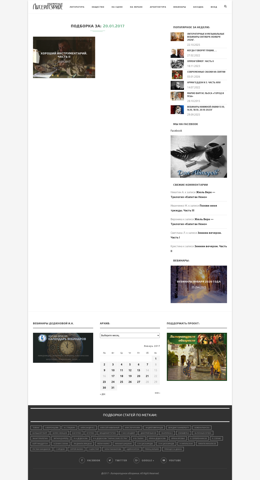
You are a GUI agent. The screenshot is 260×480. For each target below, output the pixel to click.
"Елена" (36, 421)
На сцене (117, 7)
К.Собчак (37, 438)
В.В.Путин (78, 426)
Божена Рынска (208, 421)
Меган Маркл (121, 438)
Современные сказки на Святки (205, 68)
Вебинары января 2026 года (199, 274)
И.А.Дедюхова (83, 432)
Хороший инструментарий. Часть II (64, 55)
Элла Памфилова (141, 444)
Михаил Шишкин (142, 438)
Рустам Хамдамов (66, 444)
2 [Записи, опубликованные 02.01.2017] (104, 357)
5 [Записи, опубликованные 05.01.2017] (130, 357)
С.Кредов (85, 444)
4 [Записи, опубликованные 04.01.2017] (121, 357)
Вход (214, 7)
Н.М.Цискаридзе (164, 438)
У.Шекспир (121, 444)
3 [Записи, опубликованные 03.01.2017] (113, 357)
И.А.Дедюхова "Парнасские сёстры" (114, 432)
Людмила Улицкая (99, 438)
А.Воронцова (52, 421)
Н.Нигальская (206, 438)
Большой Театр (40, 426)
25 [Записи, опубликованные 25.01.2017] (121, 374)
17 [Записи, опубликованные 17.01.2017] (112, 369)
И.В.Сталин (143, 432)
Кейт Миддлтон (55, 438)
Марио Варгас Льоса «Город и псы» (207, 89)
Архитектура (158, 7)
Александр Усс (89, 421)
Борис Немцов (61, 426)
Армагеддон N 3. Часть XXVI (202, 79)
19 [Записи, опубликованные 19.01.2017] (130, 369)
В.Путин (93, 426)
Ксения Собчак (76, 438)
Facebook (176, 123)
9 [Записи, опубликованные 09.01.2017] (104, 363)
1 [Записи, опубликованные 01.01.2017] (156, 351)
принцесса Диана (203, 444)
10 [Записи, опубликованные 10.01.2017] (112, 363)
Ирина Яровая (185, 432)
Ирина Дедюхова (163, 432)
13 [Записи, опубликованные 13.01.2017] (138, 363)
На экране (136, 7)
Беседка (198, 7)
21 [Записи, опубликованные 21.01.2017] (147, 369)
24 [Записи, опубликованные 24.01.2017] (112, 374)
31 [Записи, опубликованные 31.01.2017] (112, 380)
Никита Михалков (42, 444)
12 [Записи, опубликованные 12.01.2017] (130, 363)
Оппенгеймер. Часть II (199, 57)
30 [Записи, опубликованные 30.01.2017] (104, 380)
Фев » (157, 386)
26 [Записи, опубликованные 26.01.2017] (130, 374)
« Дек (102, 387)
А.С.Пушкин (70, 421)
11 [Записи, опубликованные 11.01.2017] (121, 363)
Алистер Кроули (136, 421)
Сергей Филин (103, 444)
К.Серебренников (205, 432)
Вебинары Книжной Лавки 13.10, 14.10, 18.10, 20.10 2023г (205, 101)
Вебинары (179, 7)
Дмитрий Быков (154, 426)
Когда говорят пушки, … (201, 47)
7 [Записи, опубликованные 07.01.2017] (147, 357)
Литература (77, 7)
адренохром (161, 444)
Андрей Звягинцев (159, 421)
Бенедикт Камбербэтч (184, 421)
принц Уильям (181, 444)
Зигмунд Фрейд (62, 432)
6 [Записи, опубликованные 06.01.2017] (138, 357)
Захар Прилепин (41, 432)
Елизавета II (190, 426)
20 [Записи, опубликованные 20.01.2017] (138, 369)
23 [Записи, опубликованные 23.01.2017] (104, 374)
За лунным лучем (211, 426)
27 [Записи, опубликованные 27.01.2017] (138, 374)
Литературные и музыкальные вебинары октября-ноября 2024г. (206, 35)
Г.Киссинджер (133, 426)
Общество (98, 7)
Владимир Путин (111, 426)
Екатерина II (173, 426)
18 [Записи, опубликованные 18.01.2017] (121, 369)
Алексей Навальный (112, 421)
